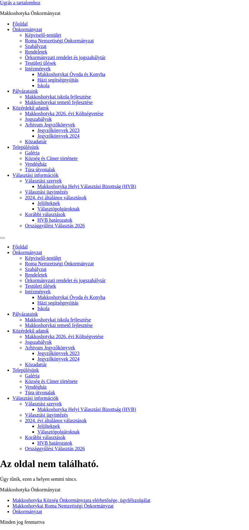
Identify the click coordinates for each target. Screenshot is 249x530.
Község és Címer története (51, 158)
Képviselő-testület (43, 35)
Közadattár (36, 141)
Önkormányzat (27, 29)
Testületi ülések (40, 63)
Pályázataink (25, 91)
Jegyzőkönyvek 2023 (58, 130)
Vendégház (36, 164)
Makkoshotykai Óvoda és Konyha (71, 74)
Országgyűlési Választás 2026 (55, 225)
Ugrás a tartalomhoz (20, 2)
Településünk (25, 147)
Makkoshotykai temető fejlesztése (59, 102)
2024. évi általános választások (56, 197)
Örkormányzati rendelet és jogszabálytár (65, 57)
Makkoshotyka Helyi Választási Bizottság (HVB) (86, 186)
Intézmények (38, 68)
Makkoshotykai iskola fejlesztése (58, 96)
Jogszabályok (38, 119)
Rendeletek (36, 51)
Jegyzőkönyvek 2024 (58, 136)
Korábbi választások (45, 214)
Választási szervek (43, 180)
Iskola (43, 85)
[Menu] (2, 238)
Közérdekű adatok (30, 108)
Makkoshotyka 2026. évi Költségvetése (64, 113)
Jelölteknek (48, 203)
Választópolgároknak (58, 208)
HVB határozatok (54, 220)
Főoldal (20, 23)
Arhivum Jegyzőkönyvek (50, 124)
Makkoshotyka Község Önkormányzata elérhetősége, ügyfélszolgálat (81, 500)
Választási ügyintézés (46, 192)
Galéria (32, 152)
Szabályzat (35, 46)
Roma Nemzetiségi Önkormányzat (59, 40)
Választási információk (35, 175)
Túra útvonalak (40, 169)
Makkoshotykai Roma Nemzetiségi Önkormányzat (63, 506)
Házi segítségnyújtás (57, 80)
